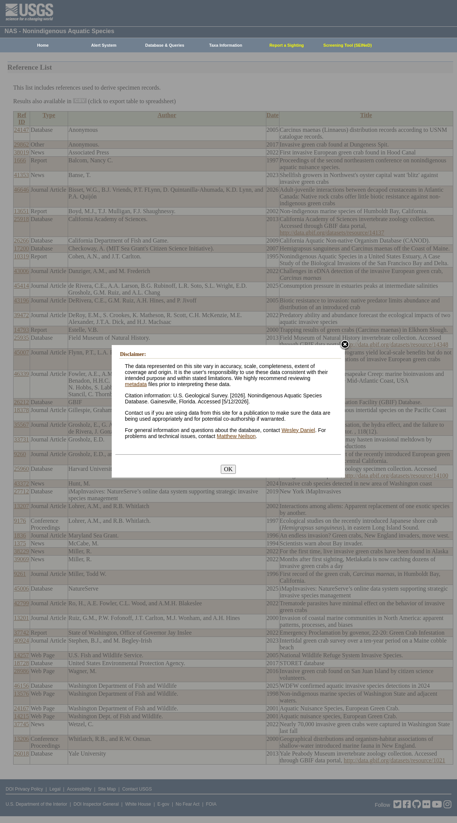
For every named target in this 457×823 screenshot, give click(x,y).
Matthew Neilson (236, 436)
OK (228, 469)
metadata (136, 384)
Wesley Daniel (298, 430)
